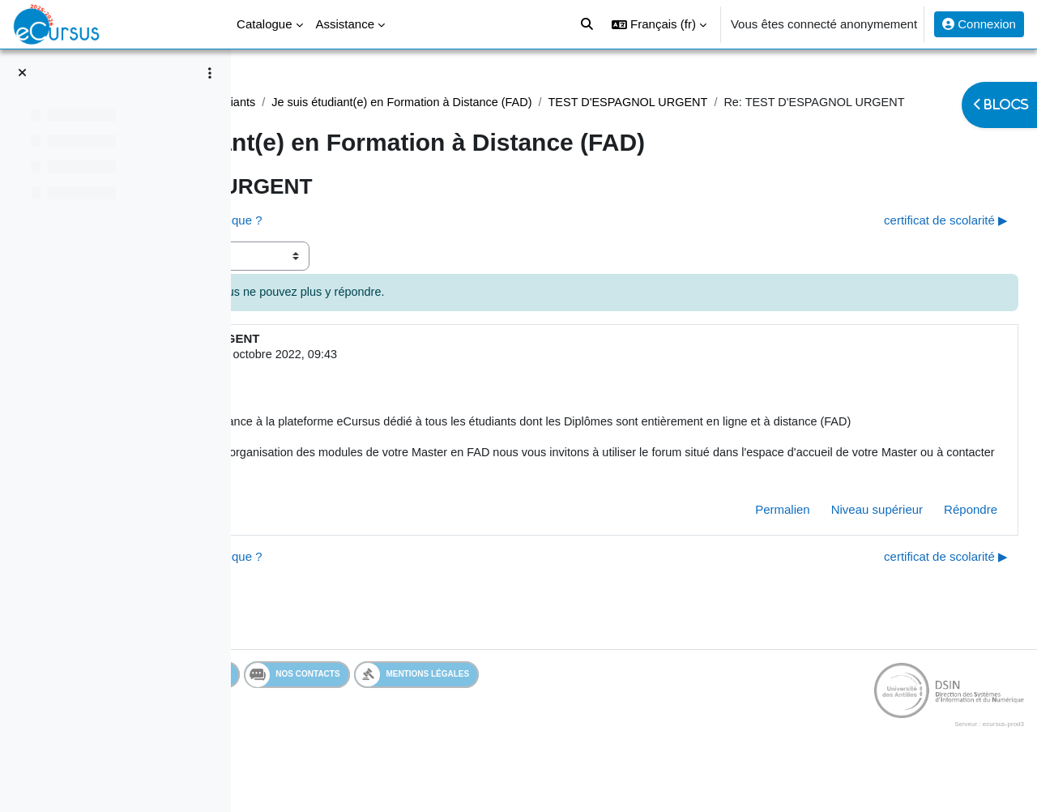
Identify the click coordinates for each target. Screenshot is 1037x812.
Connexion (979, 24)
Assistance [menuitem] (345, 24)
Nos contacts (480, 716)
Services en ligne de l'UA (344, 716)
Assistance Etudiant (323, 102)
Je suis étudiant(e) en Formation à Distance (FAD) (656, 102)
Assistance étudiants (449, 102)
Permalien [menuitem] (743, 551)
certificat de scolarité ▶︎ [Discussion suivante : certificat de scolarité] (907, 239)
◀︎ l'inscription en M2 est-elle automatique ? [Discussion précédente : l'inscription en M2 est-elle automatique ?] (389, 239)
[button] (659, 24)
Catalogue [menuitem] (264, 24)
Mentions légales (600, 716)
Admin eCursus (374, 375)
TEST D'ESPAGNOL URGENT (368, 121)
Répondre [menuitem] (931, 551)
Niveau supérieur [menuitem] (838, 551)
